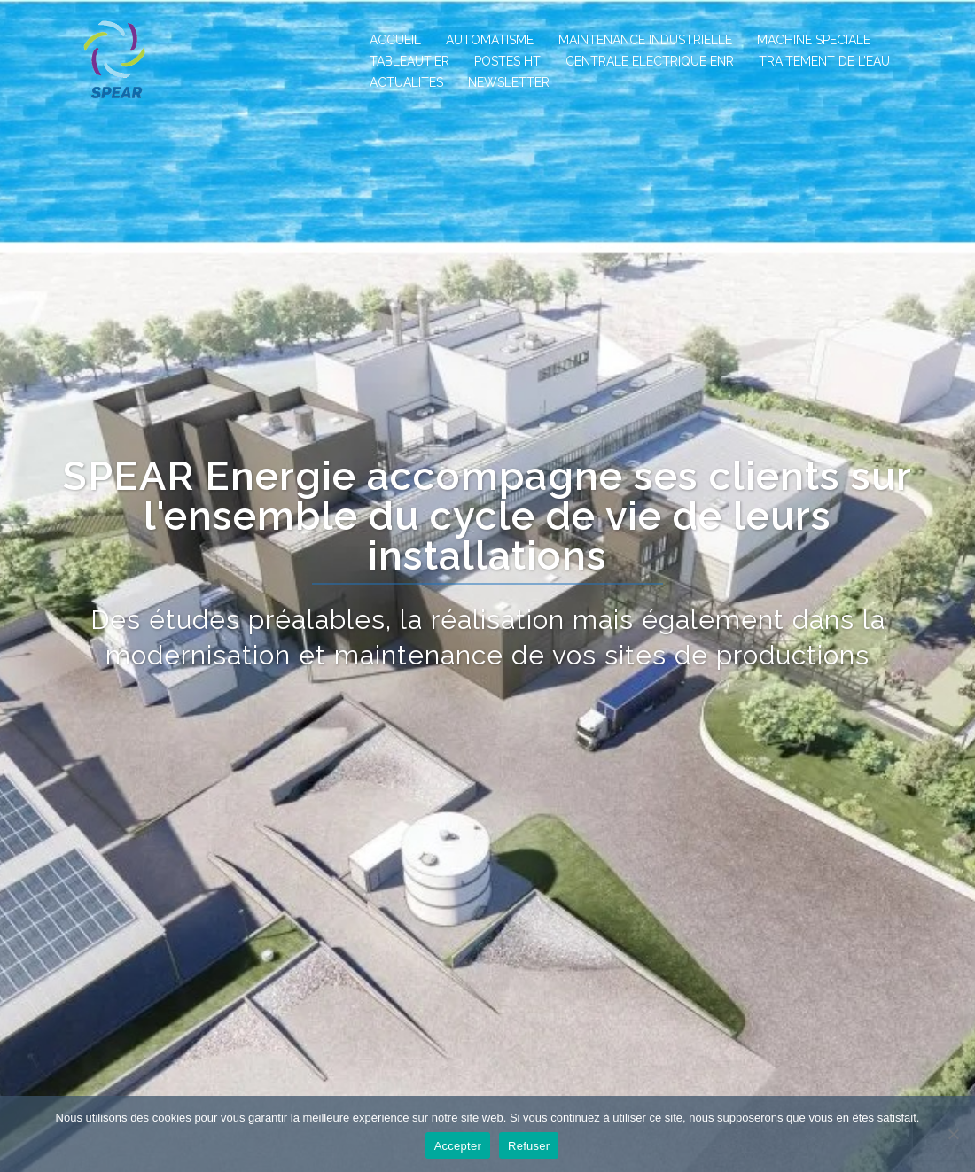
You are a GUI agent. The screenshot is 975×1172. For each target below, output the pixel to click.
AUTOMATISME (490, 40)
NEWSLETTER (509, 82)
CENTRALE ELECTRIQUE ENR (650, 61)
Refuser (529, 1146)
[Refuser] (953, 1134)
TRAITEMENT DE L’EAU (824, 61)
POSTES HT (507, 61)
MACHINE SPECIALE (813, 40)
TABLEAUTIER (409, 61)
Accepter (457, 1146)
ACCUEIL (395, 40)
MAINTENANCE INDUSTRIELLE (645, 40)
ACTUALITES (406, 82)
